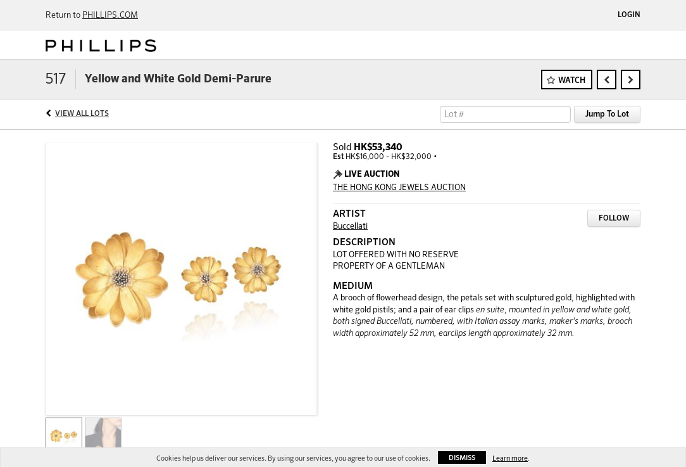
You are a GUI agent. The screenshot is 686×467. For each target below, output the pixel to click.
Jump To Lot (607, 114)
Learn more (510, 458)
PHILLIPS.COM (110, 15)
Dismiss (462, 457)
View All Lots (82, 114)
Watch (571, 81)
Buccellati (350, 226)
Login (629, 15)
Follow (614, 218)
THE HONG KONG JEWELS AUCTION (399, 188)
